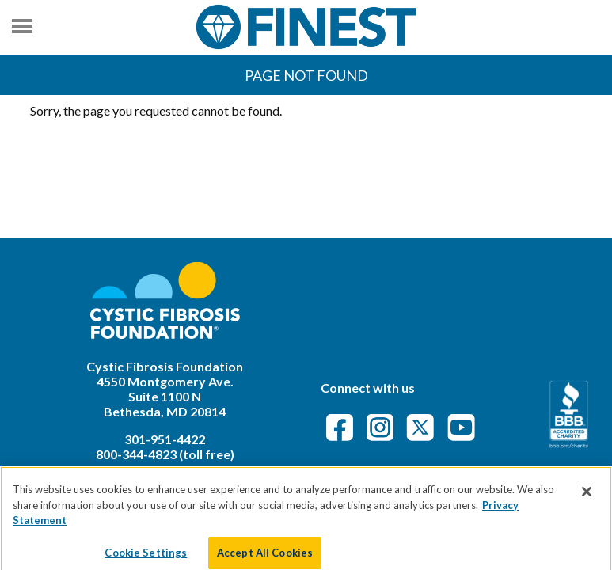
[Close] (586, 498)
